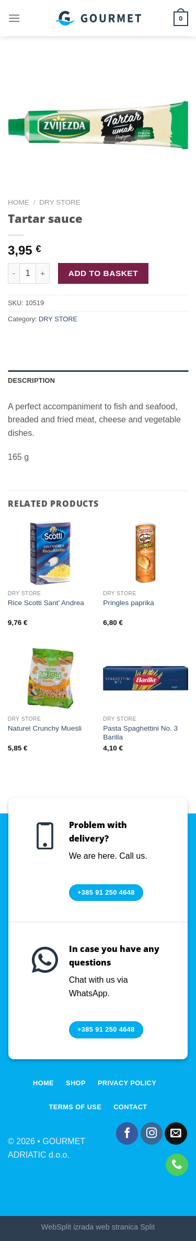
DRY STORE (59, 202)
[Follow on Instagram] (152, 1133)
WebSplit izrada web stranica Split (98, 1227)
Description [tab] (31, 380)
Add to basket (103, 273)
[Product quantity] (27, 273)
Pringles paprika (128, 603)
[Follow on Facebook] (127, 1133)
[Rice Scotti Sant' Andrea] (50, 553)
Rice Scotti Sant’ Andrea (46, 603)
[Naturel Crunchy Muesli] (50, 678)
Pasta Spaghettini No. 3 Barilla (140, 733)
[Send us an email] (176, 1133)
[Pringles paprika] (145, 553)
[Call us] (177, 1165)
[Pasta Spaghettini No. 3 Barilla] (145, 678)
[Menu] (14, 18)
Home (18, 202)
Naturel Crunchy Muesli (45, 728)
